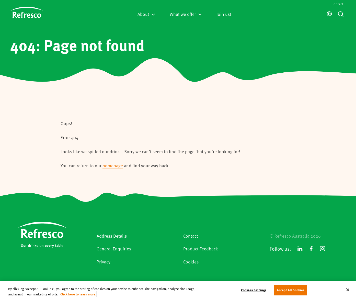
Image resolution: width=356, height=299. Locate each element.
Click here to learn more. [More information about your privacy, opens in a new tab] (78, 295)
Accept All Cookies (290, 291)
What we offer (186, 14)
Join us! (223, 14)
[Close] (347, 291)
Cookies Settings (253, 291)
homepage (112, 165)
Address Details (112, 236)
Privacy (103, 262)
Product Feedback (200, 249)
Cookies (191, 262)
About (146, 14)
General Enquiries (114, 249)
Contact (337, 4)
